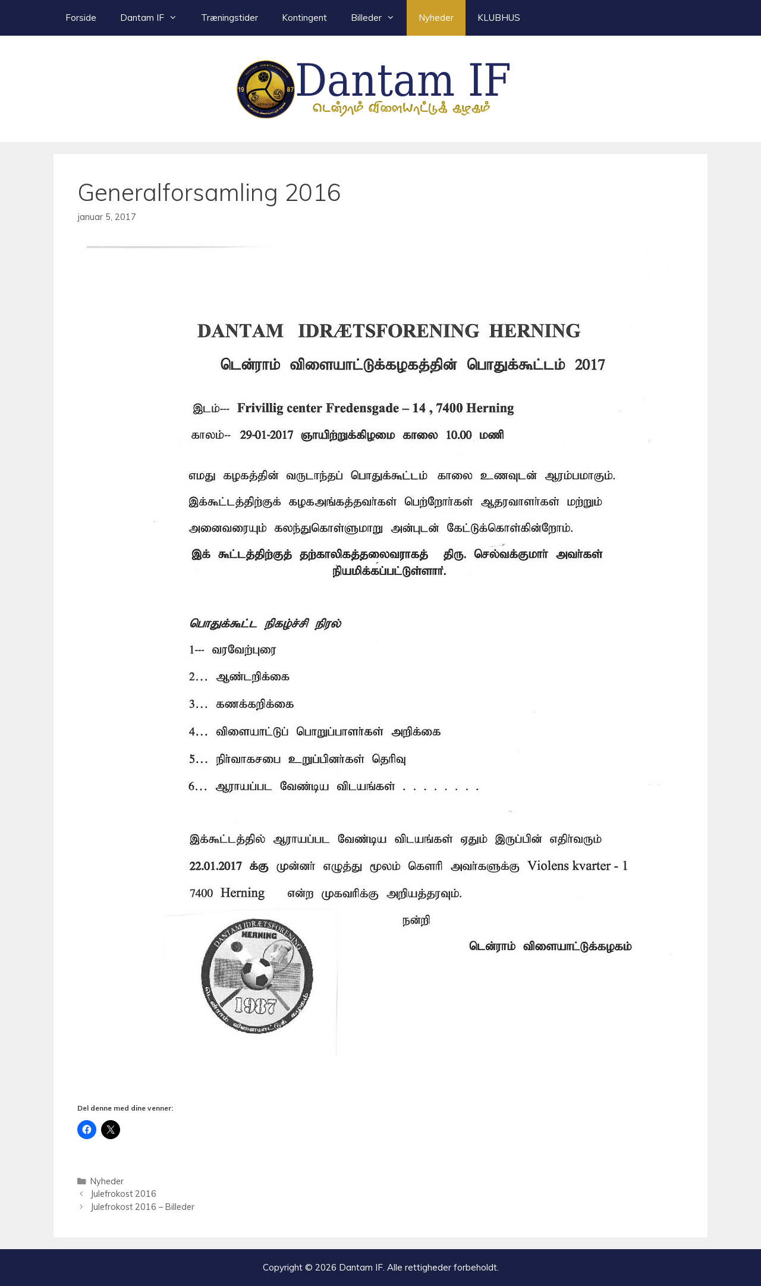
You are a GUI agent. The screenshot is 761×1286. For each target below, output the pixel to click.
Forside (80, 17)
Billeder (379, 18)
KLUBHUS (498, 17)
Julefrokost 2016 (123, 1193)
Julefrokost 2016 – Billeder (142, 1206)
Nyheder (436, 17)
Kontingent (304, 17)
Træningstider (229, 17)
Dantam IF (154, 18)
